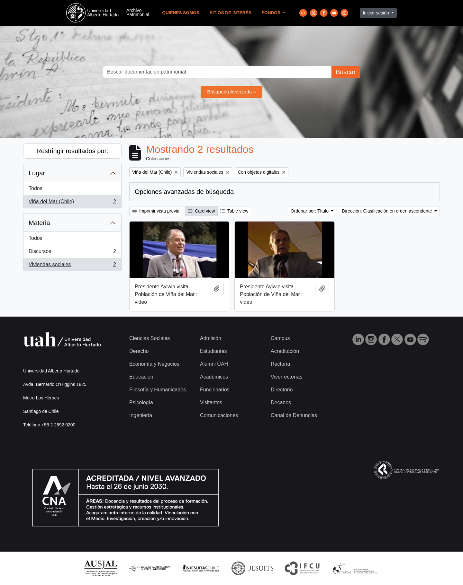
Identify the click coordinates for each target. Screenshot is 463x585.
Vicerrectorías (286, 377)
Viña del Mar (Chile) (72, 203)
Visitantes (211, 402)
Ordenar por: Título (310, 211)
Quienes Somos (180, 12)
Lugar (37, 173)
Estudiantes (213, 351)
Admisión (210, 338)
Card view (201, 211)
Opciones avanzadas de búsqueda (184, 191)
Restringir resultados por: (72, 150)
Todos (35, 188)
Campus (280, 338)
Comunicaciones (219, 415)
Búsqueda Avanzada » (231, 91)
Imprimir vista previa (155, 211)
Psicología (141, 402)
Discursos (72, 253)
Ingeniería (140, 415)
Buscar (346, 71)
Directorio (282, 389)
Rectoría (280, 364)
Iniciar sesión (376, 12)
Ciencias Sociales (149, 338)
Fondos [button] (272, 12)
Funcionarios (215, 389)
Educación (141, 377)
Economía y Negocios (154, 364)
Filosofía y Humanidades (157, 389)
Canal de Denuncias (294, 415)
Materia (39, 222)
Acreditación (285, 351)
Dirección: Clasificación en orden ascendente (387, 211)
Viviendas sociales (72, 266)
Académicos (214, 377)
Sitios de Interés (230, 12)
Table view (234, 211)
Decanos (281, 402)
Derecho (139, 351)
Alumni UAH (214, 364)
